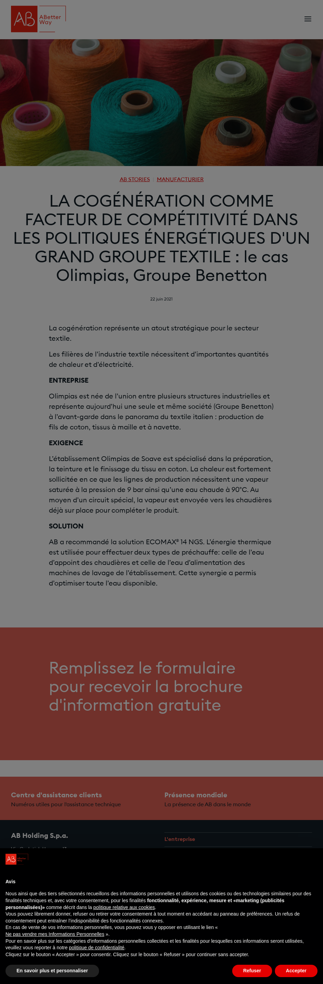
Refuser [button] (252, 970)
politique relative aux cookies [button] (124, 907)
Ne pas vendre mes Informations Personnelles (55, 934)
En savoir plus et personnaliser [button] (52, 970)
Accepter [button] (296, 970)
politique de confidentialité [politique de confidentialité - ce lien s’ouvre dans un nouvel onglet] (96, 947)
